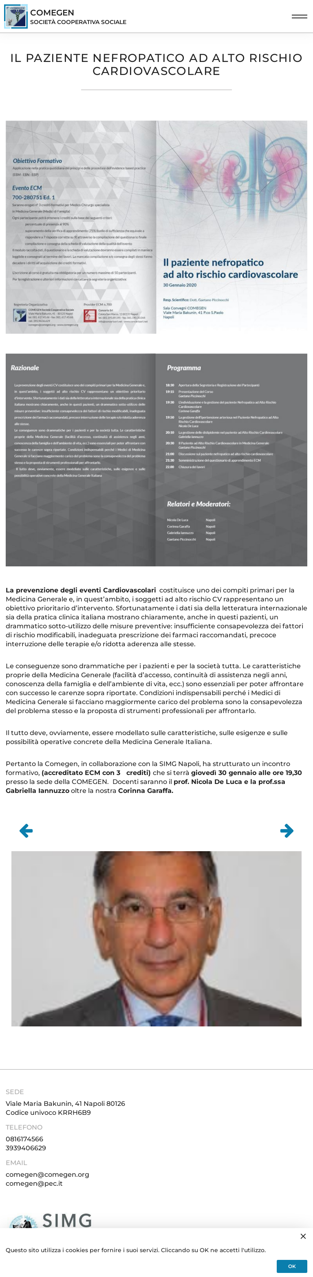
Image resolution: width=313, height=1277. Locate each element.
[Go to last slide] (26, 831)
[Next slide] (287, 831)
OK (292, 1266)
